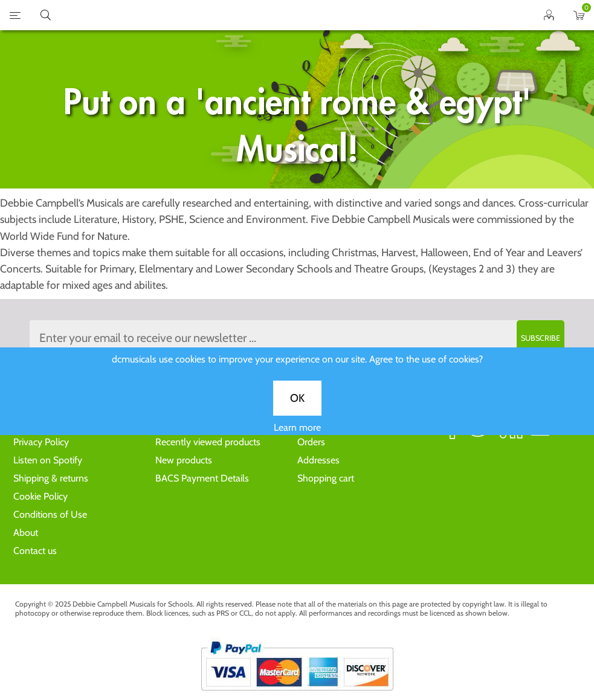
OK (297, 405)
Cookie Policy (40, 496)
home (282, 15)
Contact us (35, 550)
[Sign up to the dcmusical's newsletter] (297, 337)
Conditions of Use (50, 514)
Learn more (297, 434)
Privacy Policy (41, 442)
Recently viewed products (207, 442)
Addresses (318, 460)
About (25, 532)
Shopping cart (325, 478)
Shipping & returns (50, 478)
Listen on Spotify (47, 460)
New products (183, 460)
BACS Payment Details (202, 478)
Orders (311, 442)
